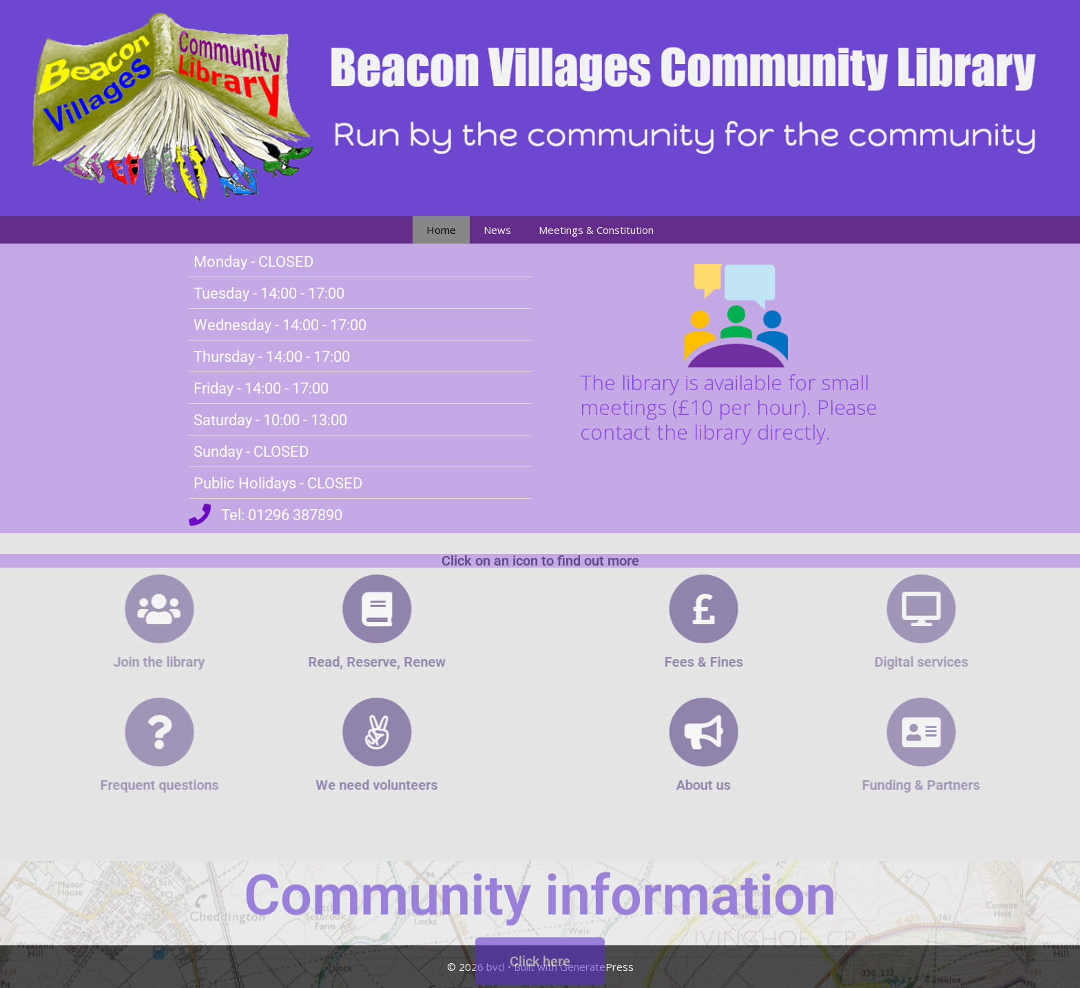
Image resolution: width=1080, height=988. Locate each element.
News (497, 230)
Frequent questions (100, 785)
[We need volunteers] (324, 732)
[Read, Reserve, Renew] (324, 608)
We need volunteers (324, 785)
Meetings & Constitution (596, 230)
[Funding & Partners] (979, 732)
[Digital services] (979, 608)
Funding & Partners (979, 785)
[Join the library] (100, 608)
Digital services (979, 662)
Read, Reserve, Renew (324, 662)
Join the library (101, 662)
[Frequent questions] (100, 732)
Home (441, 230)
